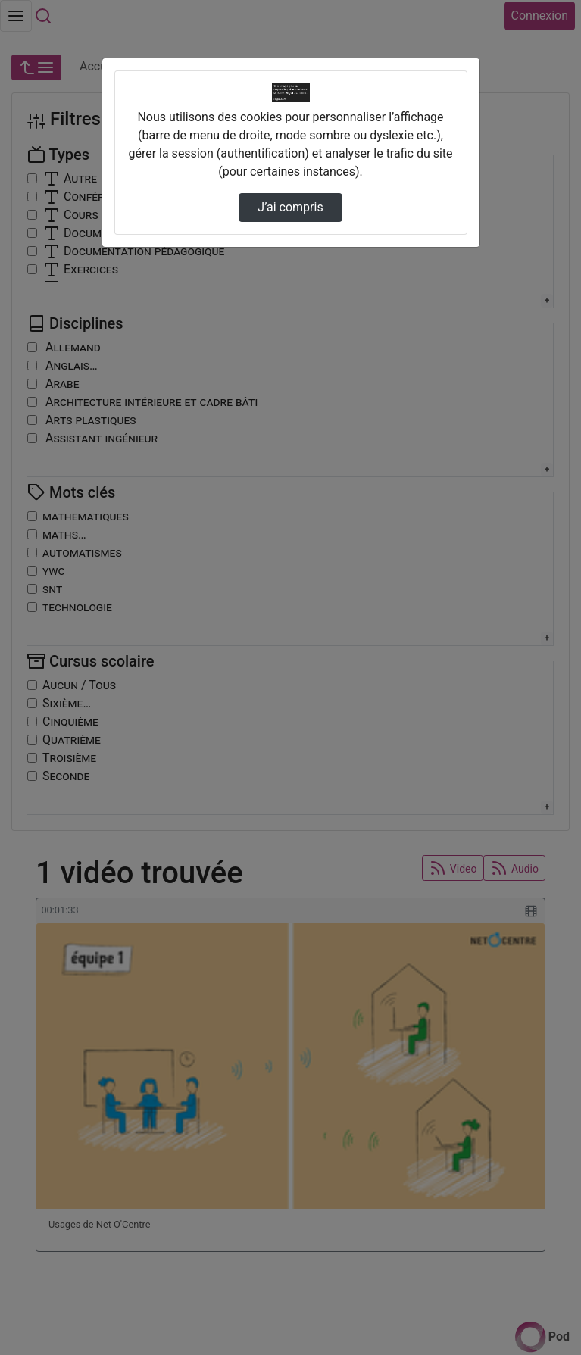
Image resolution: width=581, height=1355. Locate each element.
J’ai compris (290, 207)
